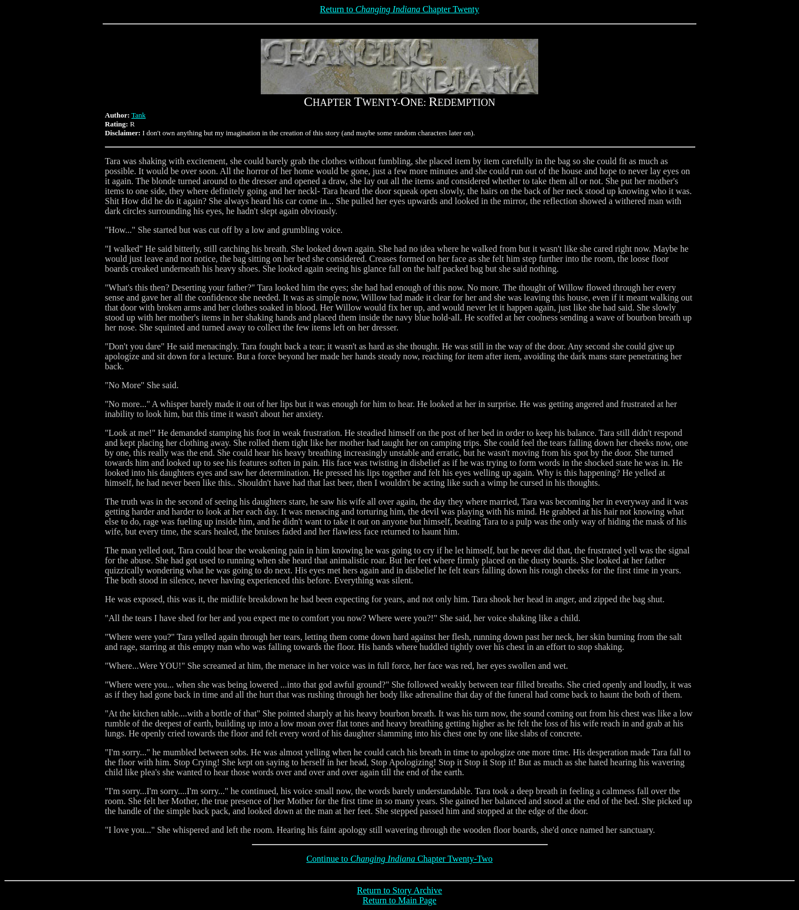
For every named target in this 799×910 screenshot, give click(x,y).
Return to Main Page (400, 900)
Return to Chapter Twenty (399, 9)
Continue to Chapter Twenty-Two (399, 858)
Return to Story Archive (399, 890)
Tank (139, 115)
